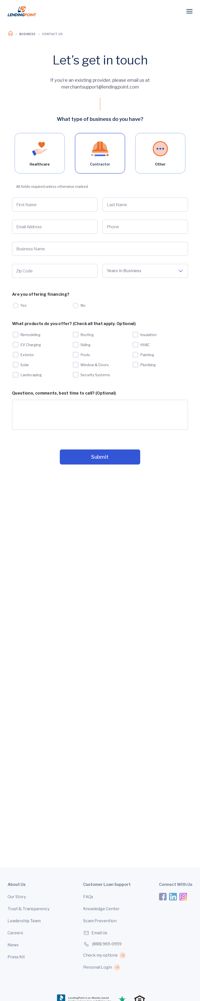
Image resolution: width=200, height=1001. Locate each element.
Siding (85, 344)
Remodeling (30, 334)
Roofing (87, 334)
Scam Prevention (100, 920)
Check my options (100, 955)
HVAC (145, 344)
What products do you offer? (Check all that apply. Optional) (74, 323)
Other (160, 153)
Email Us (95, 933)
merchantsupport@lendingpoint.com (100, 87)
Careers (15, 933)
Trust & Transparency (28, 908)
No (82, 305)
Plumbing (148, 364)
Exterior (27, 354)
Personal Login (97, 967)
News (13, 945)
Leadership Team (24, 920)
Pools (85, 354)
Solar (24, 364)
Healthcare (40, 153)
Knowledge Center (101, 908)
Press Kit (16, 957)
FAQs (88, 896)
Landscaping (31, 374)
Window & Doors (94, 364)
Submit (100, 457)
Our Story (17, 896)
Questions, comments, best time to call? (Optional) (64, 393)
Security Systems (95, 374)
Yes (23, 305)
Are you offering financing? (40, 294)
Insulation (148, 334)
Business (27, 34)
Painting (147, 354)
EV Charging (30, 344)
